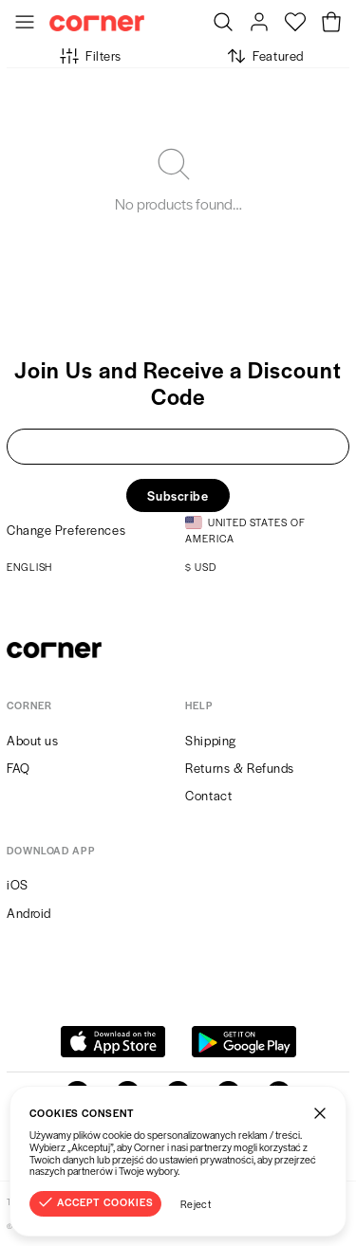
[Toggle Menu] (24, 23)
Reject (196, 1204)
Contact (208, 795)
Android (29, 913)
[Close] (320, 1112)
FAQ (18, 768)
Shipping (210, 740)
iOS (17, 884)
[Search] (223, 23)
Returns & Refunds (239, 768)
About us (32, 740)
